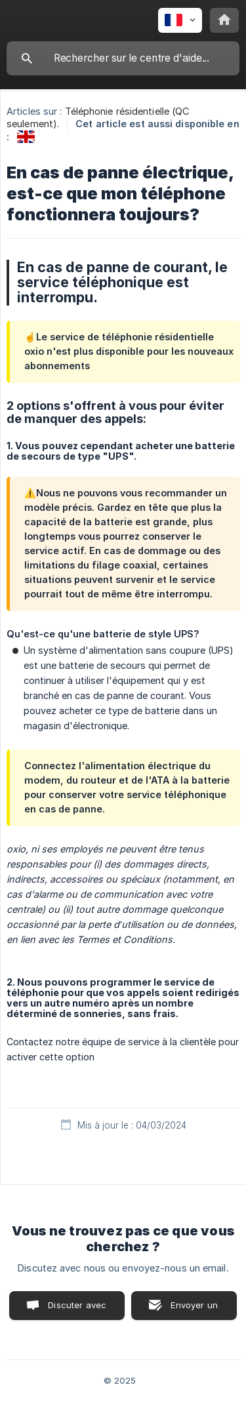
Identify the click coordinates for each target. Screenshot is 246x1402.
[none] (180, 20)
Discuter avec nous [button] (77, 1310)
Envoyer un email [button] (194, 1310)
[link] (26, 136)
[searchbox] (123, 58)
